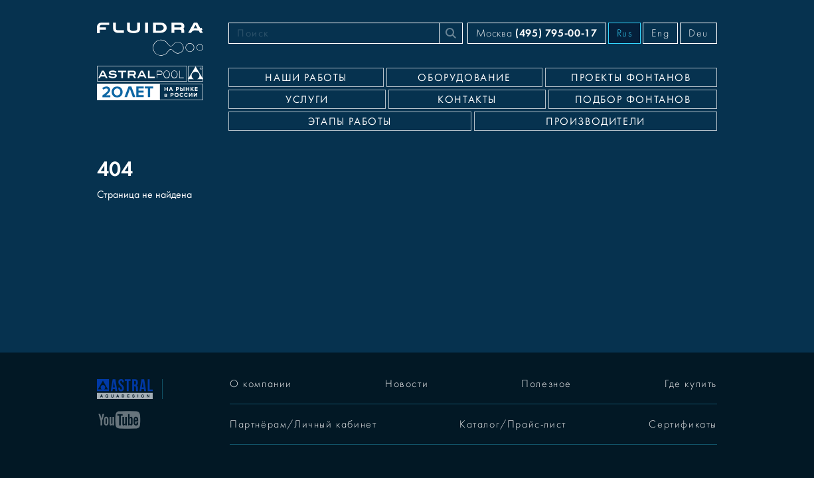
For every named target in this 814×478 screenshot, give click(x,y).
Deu (698, 33)
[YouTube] (119, 419)
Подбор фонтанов (633, 100)
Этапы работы (350, 121)
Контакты (467, 100)
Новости (406, 384)
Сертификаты (683, 424)
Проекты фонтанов (631, 78)
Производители (595, 121)
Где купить (691, 384)
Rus (625, 33)
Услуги (307, 100)
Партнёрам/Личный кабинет (303, 424)
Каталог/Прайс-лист (512, 424)
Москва (536, 33)
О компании (261, 384)
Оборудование (464, 78)
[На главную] (125, 388)
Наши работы (306, 78)
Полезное (546, 384)
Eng (660, 33)
